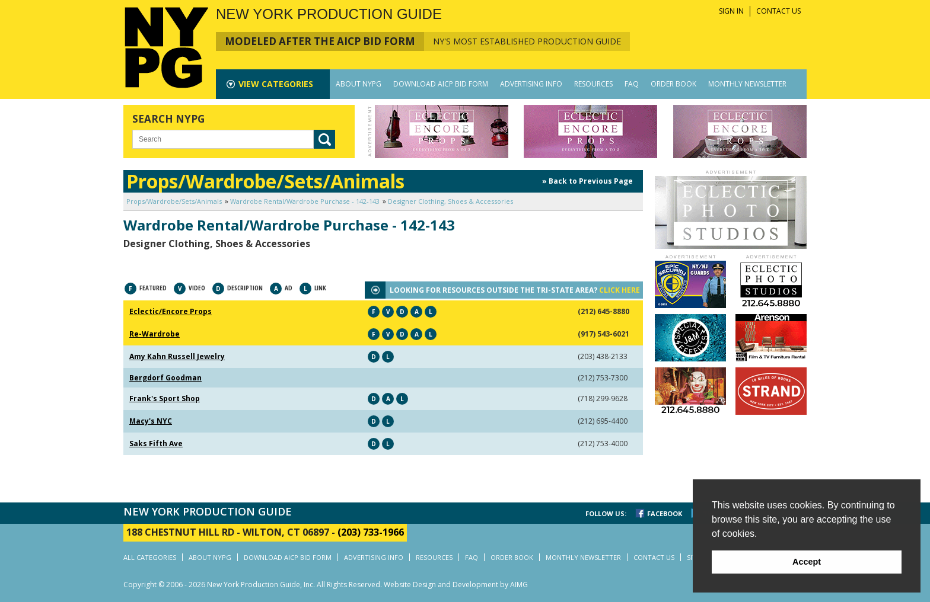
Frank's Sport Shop (164, 398)
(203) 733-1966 (370, 532)
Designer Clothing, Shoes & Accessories (450, 201)
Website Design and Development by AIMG (456, 584)
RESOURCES (593, 84)
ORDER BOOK (673, 84)
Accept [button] (806, 561)
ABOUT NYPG (358, 84)
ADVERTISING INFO (531, 84)
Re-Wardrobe (154, 334)
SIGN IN (731, 11)
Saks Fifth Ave (156, 443)
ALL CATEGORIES (149, 557)
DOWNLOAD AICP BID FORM (440, 84)
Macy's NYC (150, 421)
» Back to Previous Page (587, 181)
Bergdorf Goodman (165, 378)
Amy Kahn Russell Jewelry (177, 356)
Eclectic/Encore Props (170, 311)
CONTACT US (778, 11)
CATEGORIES (275, 83)
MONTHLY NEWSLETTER (747, 84)
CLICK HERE (619, 290)
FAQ (632, 84)
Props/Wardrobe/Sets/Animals (174, 201)
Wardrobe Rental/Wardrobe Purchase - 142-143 (305, 201)
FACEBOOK (664, 513)
